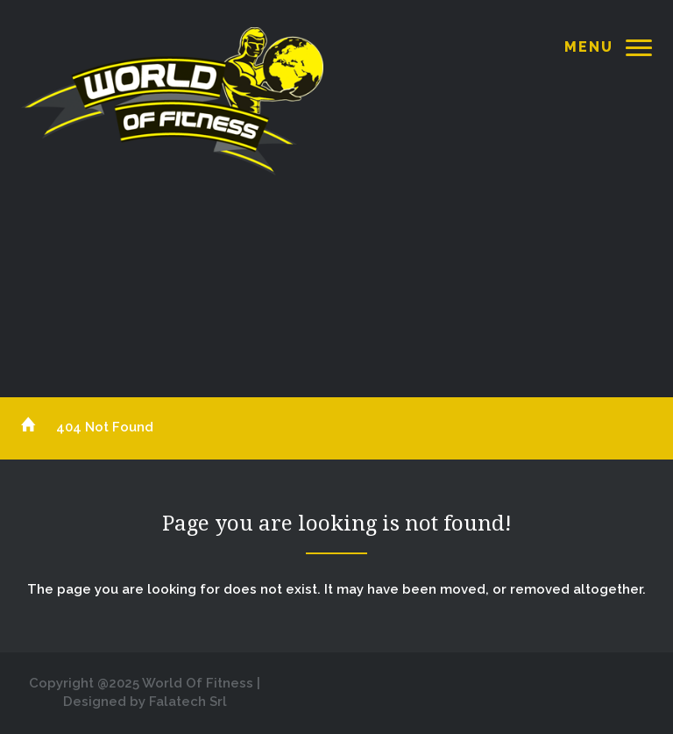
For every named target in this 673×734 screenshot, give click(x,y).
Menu (588, 47)
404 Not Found (104, 427)
